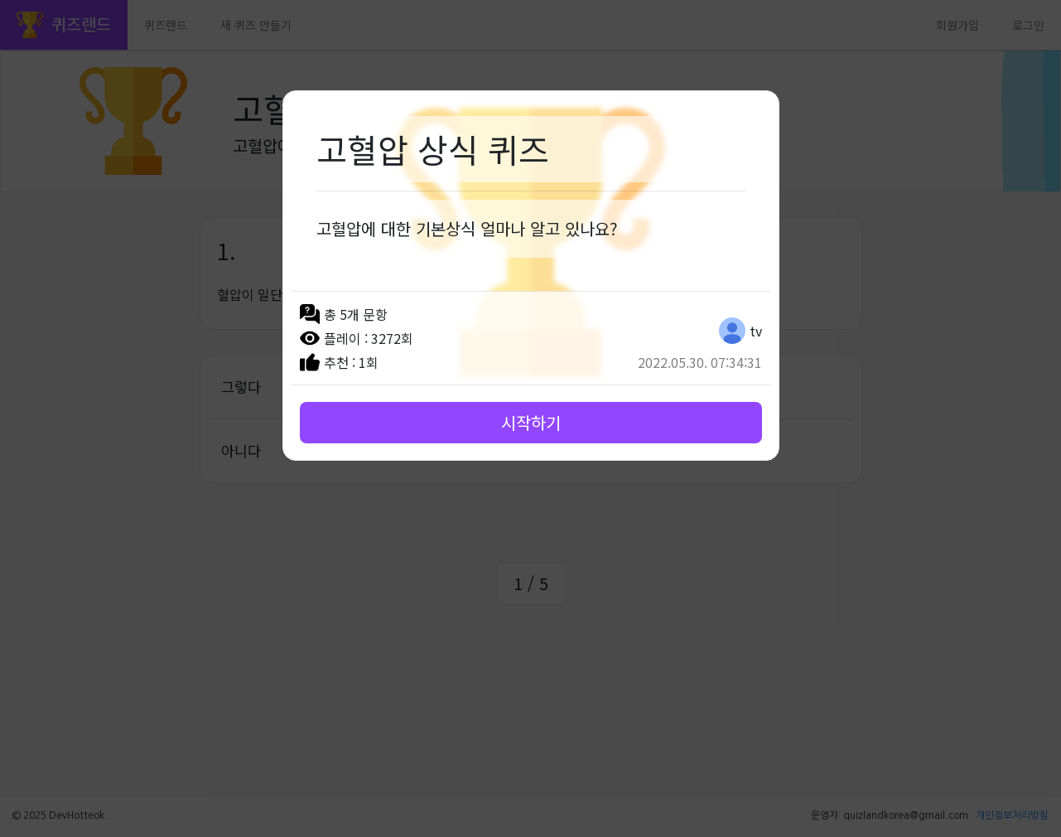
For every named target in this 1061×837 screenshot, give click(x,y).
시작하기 (531, 422)
